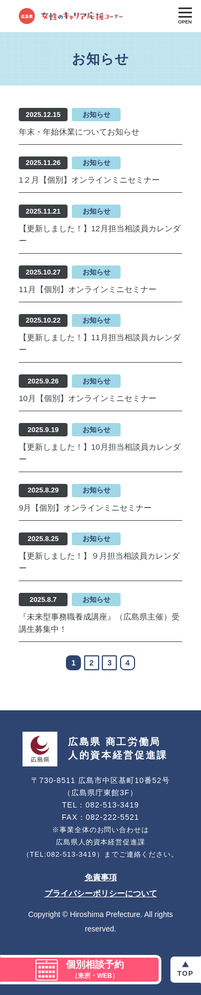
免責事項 (101, 877)
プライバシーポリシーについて (100, 893)
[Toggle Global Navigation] (185, 16)
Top (185, 973)
